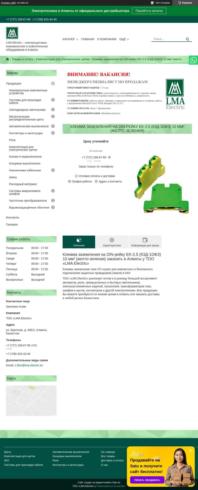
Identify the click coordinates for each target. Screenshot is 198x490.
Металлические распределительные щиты (26, 118)
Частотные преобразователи (28, 200)
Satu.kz (116, 482)
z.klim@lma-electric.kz (29, 365)
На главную (108, 451)
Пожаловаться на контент (111, 486)
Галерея (12, 224)
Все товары (108, 456)
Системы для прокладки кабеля (25, 101)
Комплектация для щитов (19, 456)
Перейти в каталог (149, 11)
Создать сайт (8, 2)
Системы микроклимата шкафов (24, 192)
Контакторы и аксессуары (26, 133)
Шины (13, 177)
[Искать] (187, 39)
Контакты (12, 217)
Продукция (13, 83)
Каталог (69, 39)
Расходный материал (23, 184)
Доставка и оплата (112, 460)
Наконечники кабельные (25, 170)
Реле (12, 140)
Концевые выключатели (24, 163)
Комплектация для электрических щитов (62, 59)
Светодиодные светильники (27, 109)
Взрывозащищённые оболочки (29, 207)
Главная (87, 39)
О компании (106, 39)
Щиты (7, 451)
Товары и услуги (22, 59)
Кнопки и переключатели (25, 156)
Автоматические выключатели (29, 126)
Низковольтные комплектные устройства (28, 92)
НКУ (6, 460)
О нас (104, 464)
